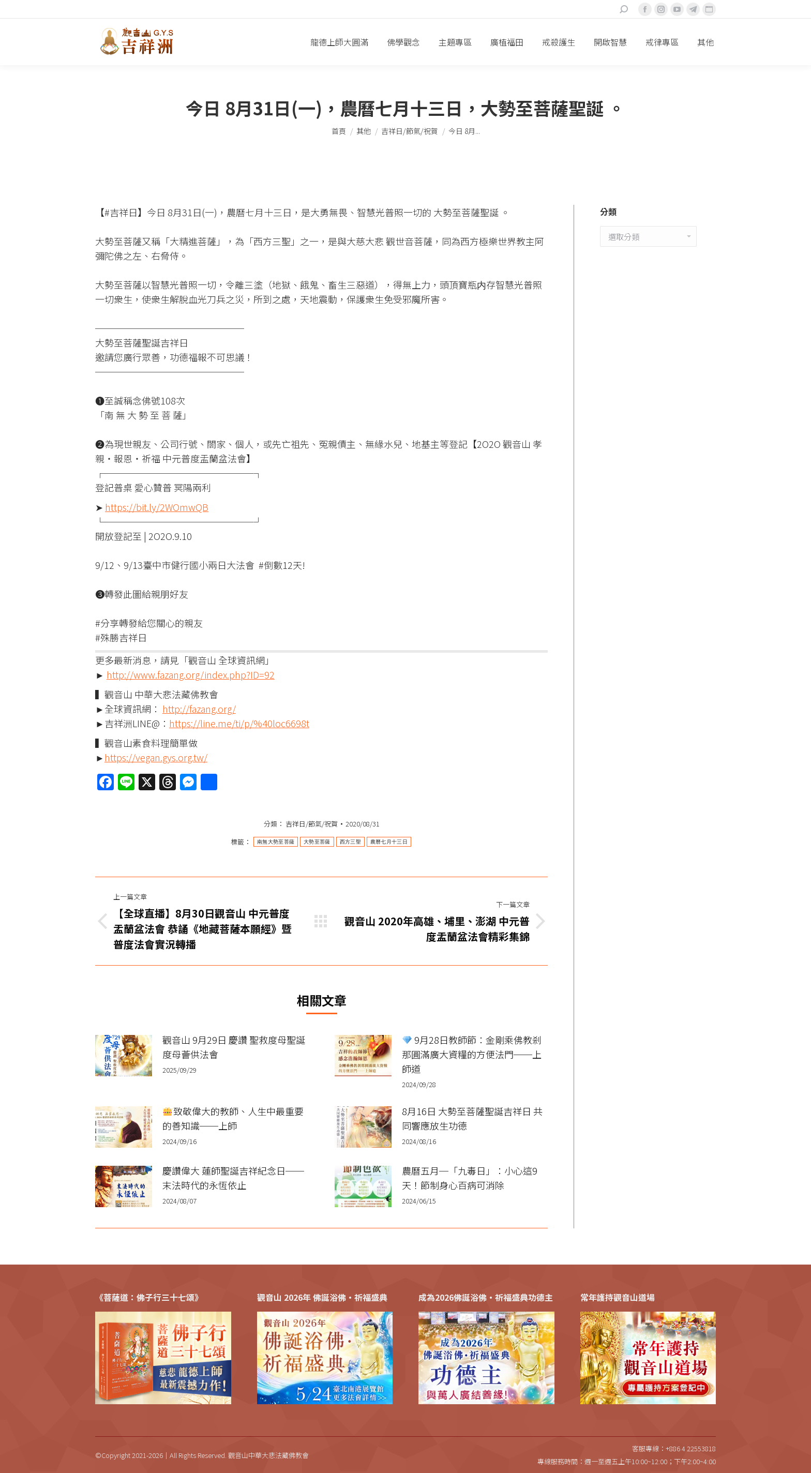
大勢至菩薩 (317, 842)
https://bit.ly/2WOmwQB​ (156, 507)
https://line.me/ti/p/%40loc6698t (239, 723)
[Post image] (123, 1055)
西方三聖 (350, 842)
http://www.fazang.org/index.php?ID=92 (191, 674)
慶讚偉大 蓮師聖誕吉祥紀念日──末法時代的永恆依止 (233, 1178)
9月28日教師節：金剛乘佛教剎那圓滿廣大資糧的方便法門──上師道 (472, 1054)
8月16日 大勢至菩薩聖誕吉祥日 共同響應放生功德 (472, 1118)
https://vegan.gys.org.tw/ (155, 757)
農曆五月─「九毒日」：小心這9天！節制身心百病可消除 (469, 1178)
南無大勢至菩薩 (275, 842)
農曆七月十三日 (389, 842)
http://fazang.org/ (199, 708)
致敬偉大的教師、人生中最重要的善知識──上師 (233, 1118)
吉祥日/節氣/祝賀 (312, 824)
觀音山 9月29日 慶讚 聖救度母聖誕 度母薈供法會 (233, 1047)
